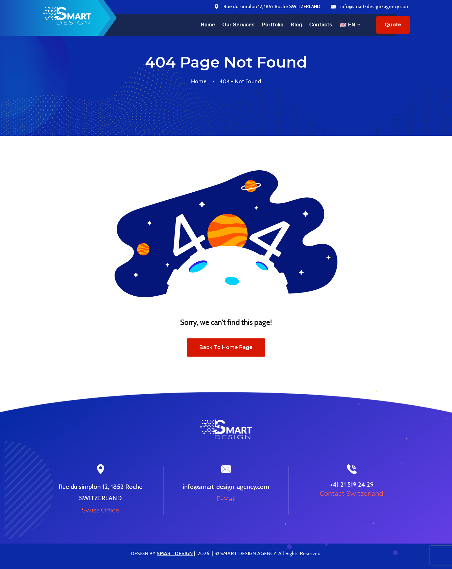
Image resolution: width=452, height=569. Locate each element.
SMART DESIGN (175, 553)
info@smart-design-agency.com (375, 6)
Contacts (320, 24)
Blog (296, 24)
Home (208, 24)
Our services (238, 24)
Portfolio (272, 24)
